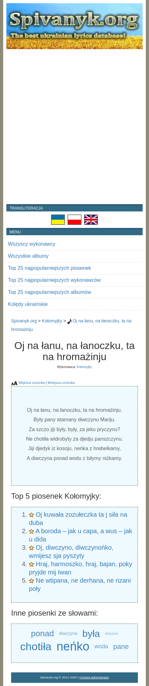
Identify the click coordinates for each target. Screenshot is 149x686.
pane (121, 646)
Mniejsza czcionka (61, 383)
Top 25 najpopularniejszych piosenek (49, 268)
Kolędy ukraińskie (28, 304)
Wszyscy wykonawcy (31, 244)
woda (101, 646)
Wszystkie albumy (28, 256)
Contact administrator (94, 677)
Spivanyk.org (24, 320)
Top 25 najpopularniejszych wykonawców (54, 280)
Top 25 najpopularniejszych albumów (49, 292)
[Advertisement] (74, 126)
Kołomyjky (52, 320)
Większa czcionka (31, 383)
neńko (73, 646)
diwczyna (68, 633)
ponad (42, 633)
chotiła (35, 646)
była (91, 633)
